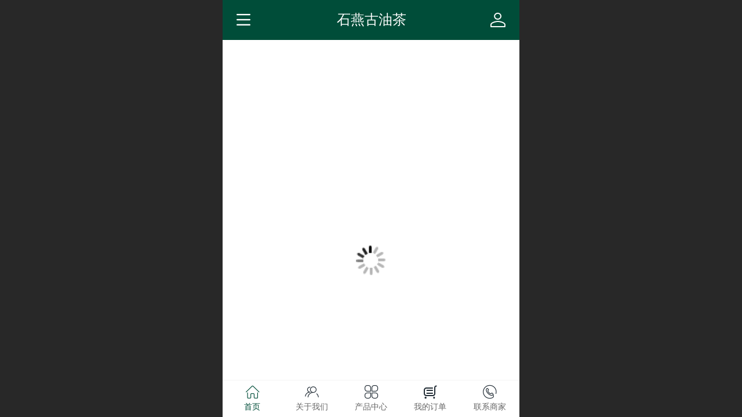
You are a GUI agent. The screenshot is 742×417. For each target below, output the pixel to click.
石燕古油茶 (371, 19)
